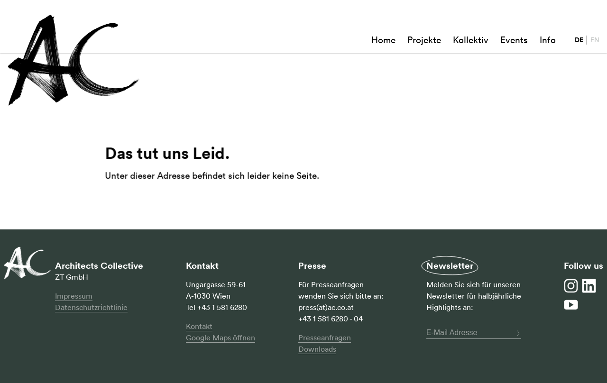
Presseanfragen (324, 337)
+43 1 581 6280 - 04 (330, 318)
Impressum (73, 296)
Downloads (317, 349)
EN (594, 40)
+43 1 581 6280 (222, 307)
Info (548, 41)
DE (579, 40)
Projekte (424, 41)
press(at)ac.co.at (326, 307)
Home (383, 41)
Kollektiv (470, 41)
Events (514, 41)
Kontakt (199, 326)
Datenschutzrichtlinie (91, 307)
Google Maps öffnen (220, 337)
